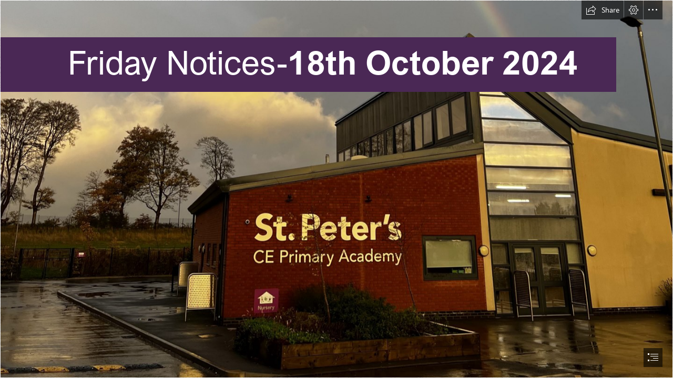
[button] (603, 10)
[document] (336, 189)
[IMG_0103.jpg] (336, 189)
